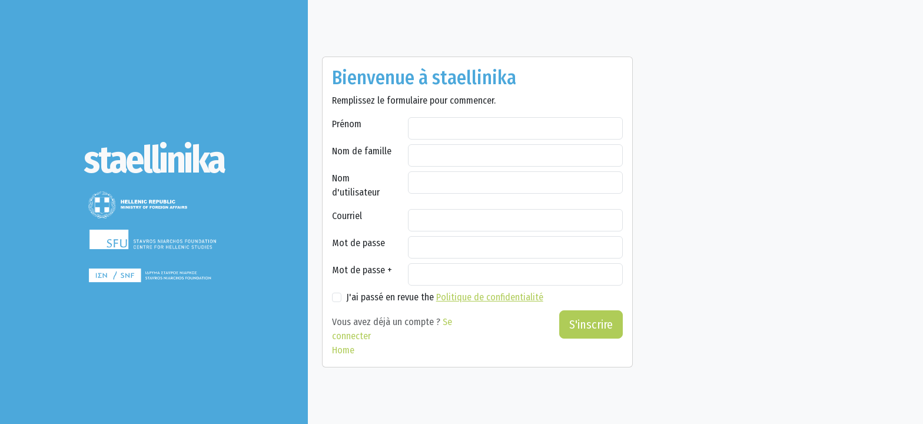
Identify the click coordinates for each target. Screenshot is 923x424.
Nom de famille (361, 151)
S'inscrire (591, 324)
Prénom (346, 124)
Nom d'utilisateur (356, 185)
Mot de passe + (362, 270)
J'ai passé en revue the (444, 297)
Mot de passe (358, 243)
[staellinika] (154, 160)
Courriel (347, 215)
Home (343, 350)
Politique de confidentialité (489, 297)
